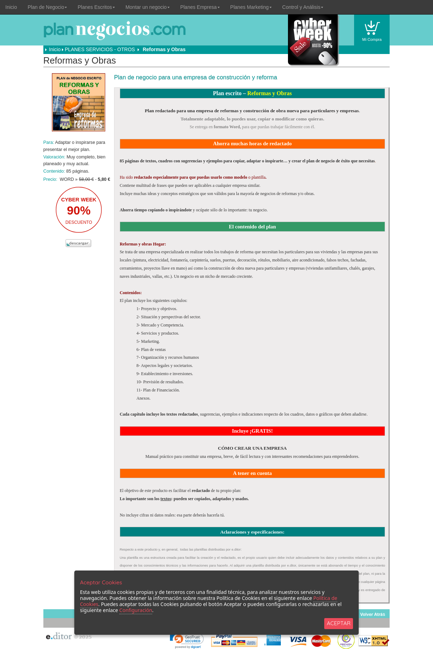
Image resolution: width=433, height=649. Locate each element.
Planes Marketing (251, 7)
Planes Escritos (95, 7)
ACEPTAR (339, 623)
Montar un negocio (147, 7)
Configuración (135, 610)
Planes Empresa (200, 7)
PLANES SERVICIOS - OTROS (100, 49)
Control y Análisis (302, 7)
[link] (186, 640)
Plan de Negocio (47, 7)
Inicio (11, 7)
